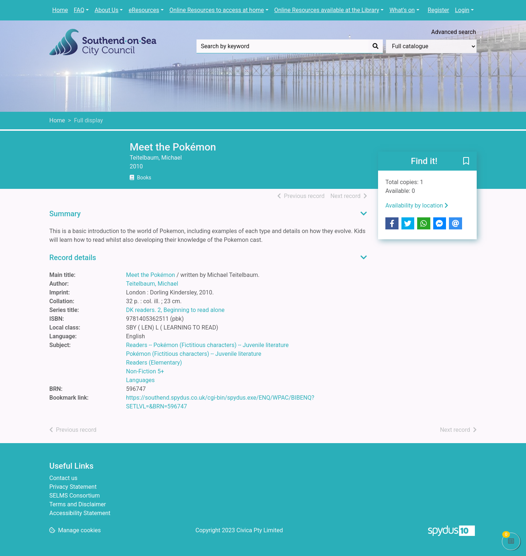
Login (462, 10)
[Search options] (431, 46)
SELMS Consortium (74, 495)
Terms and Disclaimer (77, 504)
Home (60, 10)
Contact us (63, 478)
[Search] (375, 46)
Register (438, 10)
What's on (402, 10)
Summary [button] (65, 213)
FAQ (79, 10)
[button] (466, 161)
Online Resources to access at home (216, 10)
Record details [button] (72, 257)
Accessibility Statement (79, 513)
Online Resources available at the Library (326, 10)
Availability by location (416, 205)
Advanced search (453, 31)
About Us (106, 10)
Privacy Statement (72, 486)
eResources (144, 10)
